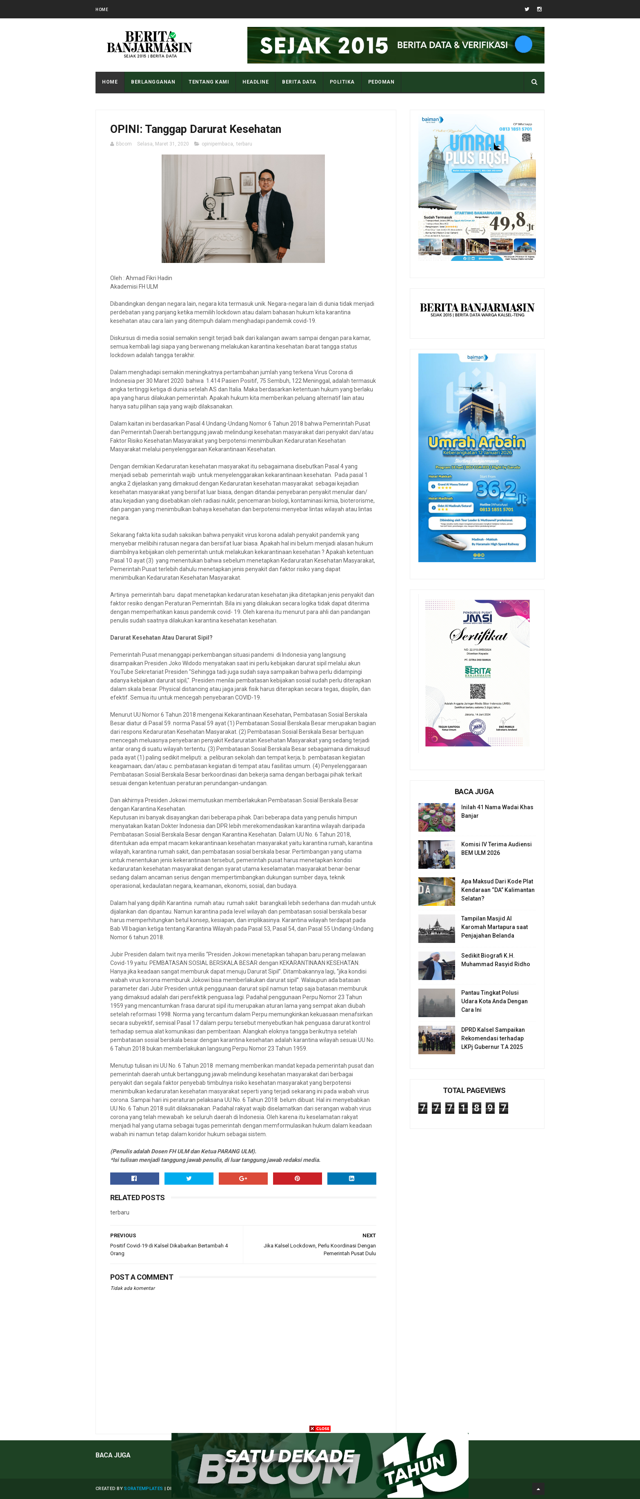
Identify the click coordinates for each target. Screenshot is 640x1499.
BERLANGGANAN (153, 82)
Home (102, 9)
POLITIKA (342, 82)
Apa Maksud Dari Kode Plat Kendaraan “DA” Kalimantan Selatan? (498, 890)
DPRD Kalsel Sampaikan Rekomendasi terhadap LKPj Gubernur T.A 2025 (493, 1038)
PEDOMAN (381, 82)
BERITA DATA (299, 82)
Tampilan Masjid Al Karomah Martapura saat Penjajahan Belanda (494, 927)
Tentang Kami (209, 82)
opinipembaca (217, 144)
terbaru (244, 144)
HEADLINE (255, 82)
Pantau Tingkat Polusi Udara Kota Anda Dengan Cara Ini (494, 1001)
